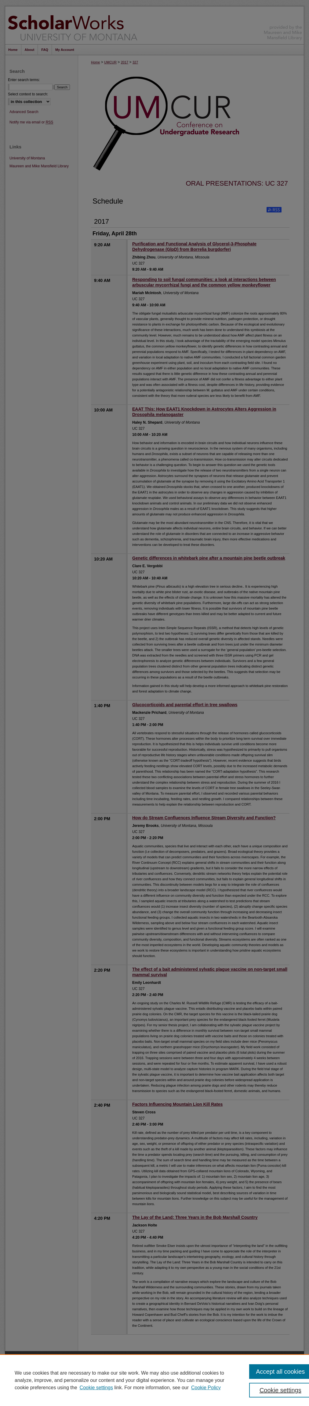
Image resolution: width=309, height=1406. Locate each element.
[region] (154, 1380)
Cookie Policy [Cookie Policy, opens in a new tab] (206, 1387)
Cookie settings (96, 1387)
